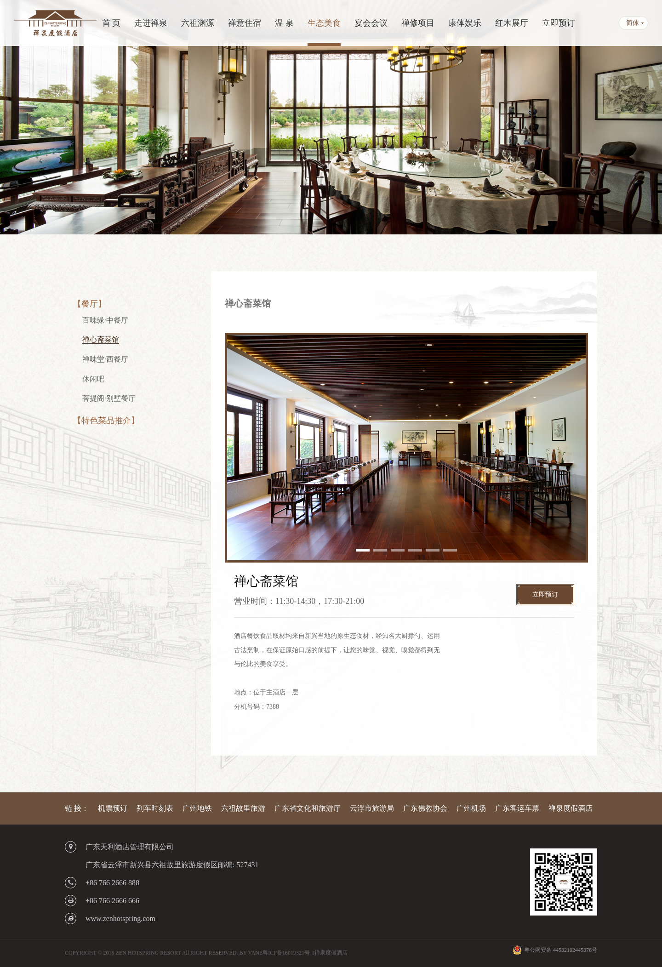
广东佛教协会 (425, 808)
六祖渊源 (197, 23)
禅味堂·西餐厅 (105, 359)
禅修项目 (417, 23)
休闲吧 (93, 379)
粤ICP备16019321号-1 (288, 953)
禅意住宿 (244, 23)
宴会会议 (371, 23)
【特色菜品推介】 (106, 420)
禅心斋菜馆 (100, 339)
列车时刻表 (155, 808)
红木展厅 (511, 23)
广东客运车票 (517, 808)
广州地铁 (197, 808)
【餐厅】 (89, 303)
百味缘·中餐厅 (105, 320)
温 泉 (284, 23)
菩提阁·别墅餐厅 (109, 398)
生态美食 (324, 23)
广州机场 (471, 808)
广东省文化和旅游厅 (307, 808)
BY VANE (251, 953)
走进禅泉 (150, 23)
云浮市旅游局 (372, 808)
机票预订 (112, 808)
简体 (632, 22)
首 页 (111, 23)
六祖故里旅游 (243, 808)
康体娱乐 (464, 23)
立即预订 (558, 23)
